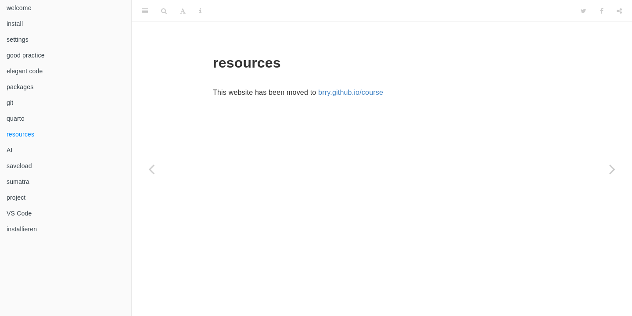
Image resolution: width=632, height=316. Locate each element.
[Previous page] (151, 169)
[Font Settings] (182, 11)
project (16, 197)
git (10, 102)
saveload (19, 165)
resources (20, 134)
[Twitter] (583, 11)
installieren (22, 229)
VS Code (19, 213)
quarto (16, 118)
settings (18, 39)
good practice (26, 55)
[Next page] (612, 169)
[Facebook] (601, 11)
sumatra (18, 181)
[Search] (163, 11)
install (15, 23)
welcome (19, 7)
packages (20, 86)
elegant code (25, 71)
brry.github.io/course (350, 92)
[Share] (619, 11)
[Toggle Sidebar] (144, 11)
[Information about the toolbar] (200, 11)
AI (10, 150)
